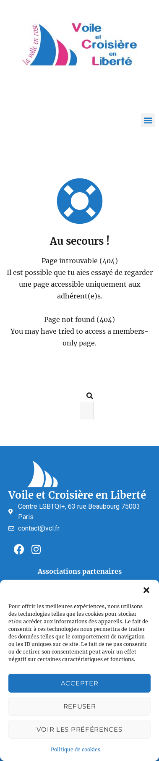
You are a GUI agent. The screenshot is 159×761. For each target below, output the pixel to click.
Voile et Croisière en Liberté (77, 495)
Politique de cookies (75, 749)
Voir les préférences (79, 729)
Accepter (80, 683)
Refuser (79, 706)
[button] (146, 590)
